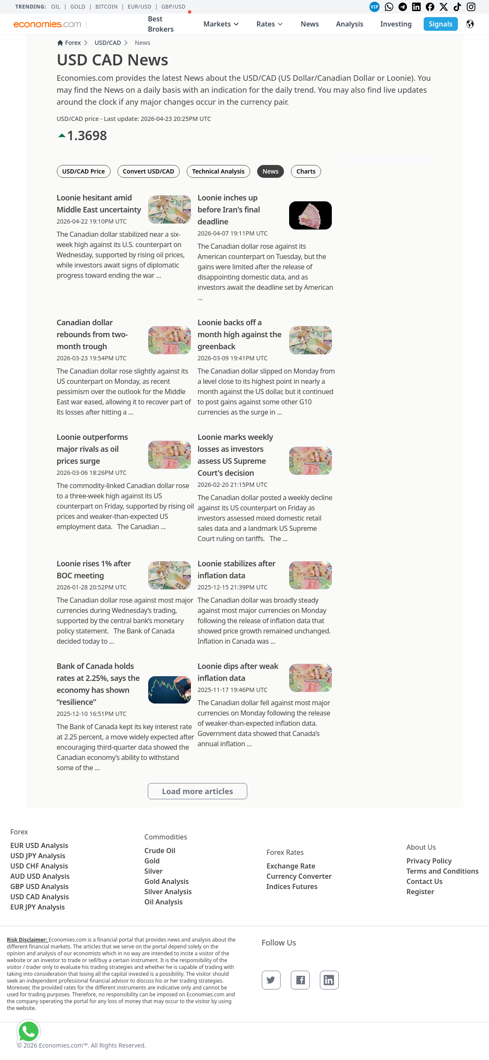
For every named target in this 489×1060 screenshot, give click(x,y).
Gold (78, 6)
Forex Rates (285, 852)
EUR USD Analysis (39, 845)
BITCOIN (106, 6)
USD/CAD (107, 42)
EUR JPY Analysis (37, 907)
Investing (396, 24)
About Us (421, 847)
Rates (270, 24)
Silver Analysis (168, 891)
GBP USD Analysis (39, 886)
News (310, 24)
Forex (69, 42)
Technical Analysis (218, 171)
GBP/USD (173, 6)
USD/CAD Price (83, 171)
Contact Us (425, 881)
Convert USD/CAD (148, 171)
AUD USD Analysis (40, 876)
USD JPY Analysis (37, 855)
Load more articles (197, 791)
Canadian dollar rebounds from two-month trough (92, 334)
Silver (153, 871)
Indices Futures (292, 886)
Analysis (349, 24)
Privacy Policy (429, 861)
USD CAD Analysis (39, 896)
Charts (306, 171)
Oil (56, 6)
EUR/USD (140, 6)
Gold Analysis (166, 881)
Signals (440, 24)
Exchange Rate (290, 866)
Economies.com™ (63, 1045)
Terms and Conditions (443, 871)
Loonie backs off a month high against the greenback (240, 334)
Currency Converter (299, 876)
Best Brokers (169, 22)
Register (420, 891)
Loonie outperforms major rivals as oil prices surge (92, 449)
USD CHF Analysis (39, 866)
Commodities (165, 837)
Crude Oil (160, 850)
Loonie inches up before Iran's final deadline (229, 209)
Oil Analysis (163, 902)
